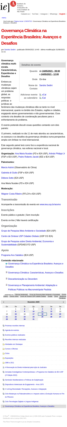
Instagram (44, 14)
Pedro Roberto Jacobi (28, 157)
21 (7, 317)
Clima (56, 296)
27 (60, 317)
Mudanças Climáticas (62, 297)
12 (51, 311)
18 (42, 314)
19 (51, 314)
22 (16, 317)
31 (33, 319)
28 (7, 319)
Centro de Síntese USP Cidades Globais (20, 236)
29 (16, 319)
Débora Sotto (7, 178)
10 (33, 311)
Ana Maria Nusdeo (24, 153)
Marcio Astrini (8, 167)
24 (33, 317)
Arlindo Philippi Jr (57, 153)
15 (16, 314)
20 (60, 314)
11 (42, 311)
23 (25, 317)
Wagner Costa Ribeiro (11, 194)
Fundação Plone (50, 416)
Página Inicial (18, 21)
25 (42, 317)
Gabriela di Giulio (9, 173)
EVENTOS (28, 21)
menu (4, 18)
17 (33, 314)
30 (25, 319)
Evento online (14, 296)
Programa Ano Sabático (12, 255)
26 (51, 317)
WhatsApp (53, 14)
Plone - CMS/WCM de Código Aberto (17, 416)
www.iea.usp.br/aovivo (50, 204)
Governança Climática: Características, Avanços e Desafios (35, 272)
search (62, 17)
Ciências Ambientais (21, 294)
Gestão (50, 296)
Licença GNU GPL (20, 418)
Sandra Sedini (10, 50)
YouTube (35, 14)
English (62, 14)
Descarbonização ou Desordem (22, 279)
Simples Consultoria (33, 422)
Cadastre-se (25, 14)
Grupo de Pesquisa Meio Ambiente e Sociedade (23, 231)
